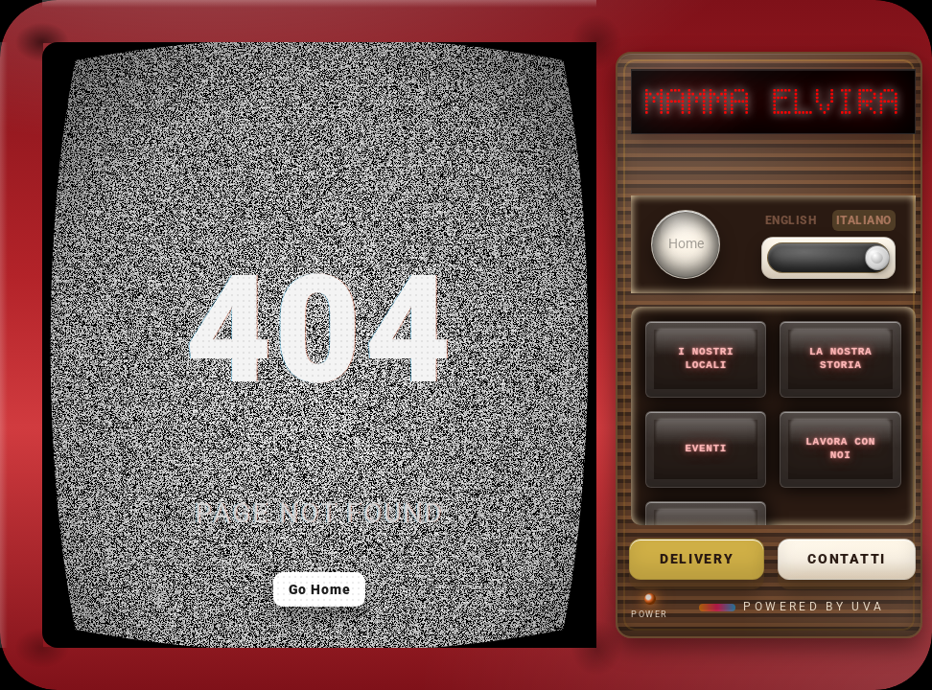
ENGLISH (790, 220)
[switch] (828, 258)
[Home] (685, 244)
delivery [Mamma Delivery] (697, 558)
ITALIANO (864, 220)
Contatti (846, 558)
